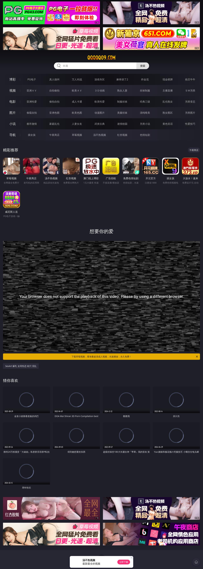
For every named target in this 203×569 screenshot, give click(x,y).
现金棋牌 (168, 79)
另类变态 (190, 101)
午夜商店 (54, 135)
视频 (12, 90)
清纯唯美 (145, 112)
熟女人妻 (122, 90)
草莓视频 (77, 135)
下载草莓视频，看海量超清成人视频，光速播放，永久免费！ (135, 357)
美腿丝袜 (122, 112)
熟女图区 (168, 112)
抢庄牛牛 (190, 79)
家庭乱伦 (54, 124)
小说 (12, 124)
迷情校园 (122, 124)
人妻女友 (77, 124)
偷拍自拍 (54, 101)
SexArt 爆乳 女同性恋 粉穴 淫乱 (20, 366)
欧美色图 (77, 112)
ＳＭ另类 (190, 90)
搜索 (142, 66)
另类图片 (190, 112)
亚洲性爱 (32, 101)
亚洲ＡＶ (32, 90)
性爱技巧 (190, 124)
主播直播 (168, 90)
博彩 (12, 79)
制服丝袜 (122, 101)
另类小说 (145, 124)
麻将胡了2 (122, 79)
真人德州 (54, 79)
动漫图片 (100, 112)
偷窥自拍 (32, 112)
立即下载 (123, 561)
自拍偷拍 (54, 90)
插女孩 (32, 135)
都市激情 (32, 124)
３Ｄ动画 (100, 90)
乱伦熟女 (168, 101)
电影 (12, 101)
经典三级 (145, 101)
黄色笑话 (168, 124)
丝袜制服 (145, 90)
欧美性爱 (100, 101)
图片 (12, 112)
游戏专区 (100, 79)
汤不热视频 (99, 135)
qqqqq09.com (101, 58)
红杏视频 (122, 135)
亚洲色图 (54, 112)
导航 (12, 135)
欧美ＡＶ (77, 90)
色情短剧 (145, 135)
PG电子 (31, 79)
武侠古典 (100, 124)
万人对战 (77, 79)
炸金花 (145, 79)
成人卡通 (77, 101)
